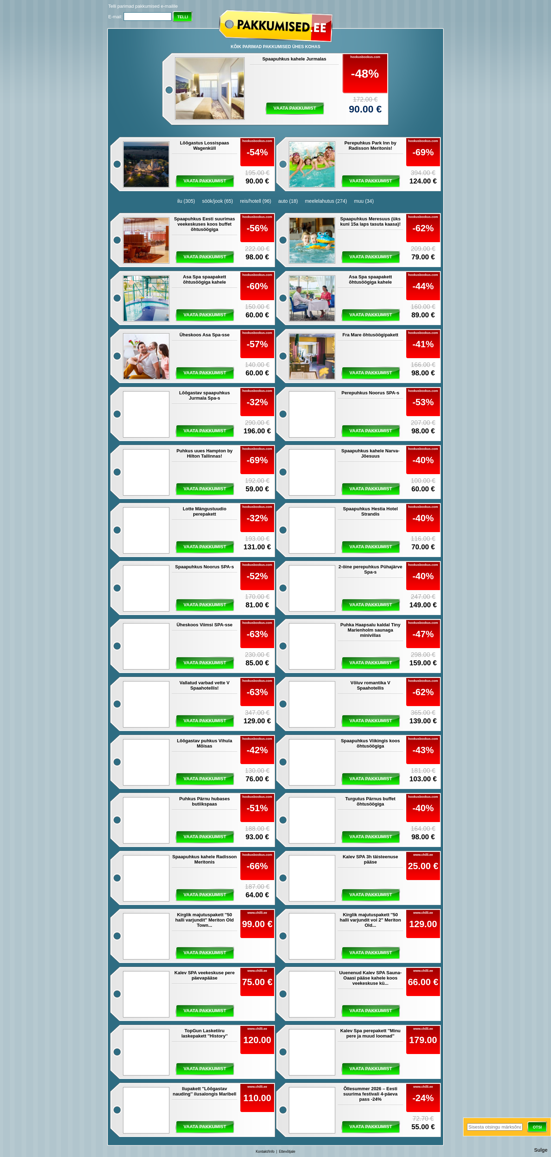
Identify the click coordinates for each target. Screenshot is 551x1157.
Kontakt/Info (265, 1151)
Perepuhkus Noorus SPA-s (370, 392)
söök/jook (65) (217, 201)
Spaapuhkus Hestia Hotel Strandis (370, 511)
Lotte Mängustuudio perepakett (204, 511)
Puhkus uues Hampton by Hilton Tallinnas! (204, 453)
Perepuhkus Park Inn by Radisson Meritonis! (370, 145)
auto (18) (288, 201)
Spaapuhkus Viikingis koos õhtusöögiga (370, 743)
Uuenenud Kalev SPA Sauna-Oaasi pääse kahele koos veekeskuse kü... (370, 978)
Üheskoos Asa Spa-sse (205, 334)
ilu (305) (186, 201)
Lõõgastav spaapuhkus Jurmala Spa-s (204, 395)
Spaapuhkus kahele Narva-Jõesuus (370, 453)
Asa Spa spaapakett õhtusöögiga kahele (204, 279)
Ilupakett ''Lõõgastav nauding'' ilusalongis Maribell (204, 1091)
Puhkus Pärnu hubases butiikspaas (204, 801)
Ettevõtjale (287, 1151)
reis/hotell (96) (255, 201)
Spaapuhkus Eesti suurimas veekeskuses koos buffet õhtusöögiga (204, 224)
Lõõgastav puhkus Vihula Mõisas (204, 743)
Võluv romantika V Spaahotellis (370, 685)
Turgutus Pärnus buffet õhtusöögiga (370, 801)
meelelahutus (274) (326, 201)
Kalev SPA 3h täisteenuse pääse (370, 859)
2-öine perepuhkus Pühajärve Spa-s (370, 569)
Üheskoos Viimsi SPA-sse (204, 624)
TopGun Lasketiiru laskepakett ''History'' (204, 1033)
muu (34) (364, 201)
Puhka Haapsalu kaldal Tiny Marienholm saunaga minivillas (371, 630)
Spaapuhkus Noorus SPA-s (204, 566)
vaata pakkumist (294, 108)
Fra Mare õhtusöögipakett (370, 334)
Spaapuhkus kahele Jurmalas (294, 59)
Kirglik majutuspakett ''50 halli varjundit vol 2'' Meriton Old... (370, 920)
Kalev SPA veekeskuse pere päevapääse (204, 975)
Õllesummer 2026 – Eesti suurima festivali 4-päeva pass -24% (370, 1094)
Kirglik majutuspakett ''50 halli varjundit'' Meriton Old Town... (204, 920)
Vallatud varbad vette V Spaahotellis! (204, 685)
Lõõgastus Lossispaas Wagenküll (204, 145)
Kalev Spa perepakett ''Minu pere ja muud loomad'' (370, 1033)
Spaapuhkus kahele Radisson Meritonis (204, 859)
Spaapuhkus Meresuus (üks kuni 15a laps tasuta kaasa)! (370, 221)
